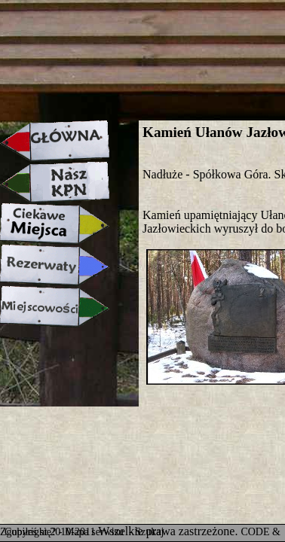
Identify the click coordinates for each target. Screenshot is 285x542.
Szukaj (149, 531)
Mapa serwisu (96, 531)
